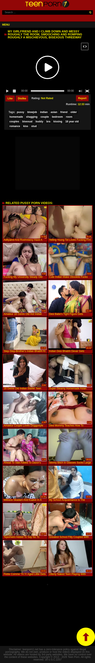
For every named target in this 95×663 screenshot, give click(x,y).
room (69, 116)
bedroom (57, 116)
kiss (25, 126)
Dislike (22, 98)
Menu (6, 24)
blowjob (32, 112)
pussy (20, 112)
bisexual (27, 121)
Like (10, 98)
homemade (16, 116)
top (86, 637)
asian (54, 112)
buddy (39, 121)
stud (34, 126)
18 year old (72, 121)
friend (63, 112)
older (74, 112)
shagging (31, 116)
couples (14, 121)
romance (14, 126)
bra (48, 121)
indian (44, 112)
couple (44, 116)
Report (82, 98)
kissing (57, 121)
